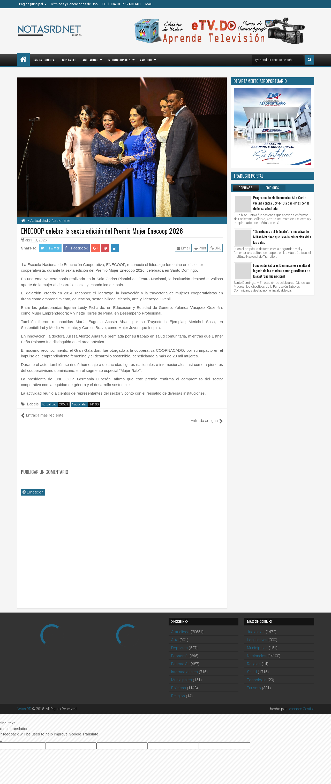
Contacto (69, 60)
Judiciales (256, 626)
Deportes (179, 642)
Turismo (254, 682)
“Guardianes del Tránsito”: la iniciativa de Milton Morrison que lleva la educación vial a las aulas (282, 237)
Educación (180, 658)
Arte (174, 634)
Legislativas (257, 634)
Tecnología (256, 674)
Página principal (31, 4)
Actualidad (90, 60)
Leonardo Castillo (299, 703)
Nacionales (79, 404)
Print (200, 248)
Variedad (146, 60)
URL (216, 248)
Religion (178, 690)
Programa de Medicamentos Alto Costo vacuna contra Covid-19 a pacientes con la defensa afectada (281, 203)
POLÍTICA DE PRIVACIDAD (121, 4)
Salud (252, 666)
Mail (148, 4)
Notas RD (24, 703)
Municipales (181, 674)
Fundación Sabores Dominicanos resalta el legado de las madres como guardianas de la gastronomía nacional (281, 270)
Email (183, 248)
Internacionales (119, 60)
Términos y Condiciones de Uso (74, 4)
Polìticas (178, 682)
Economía (180, 650)
